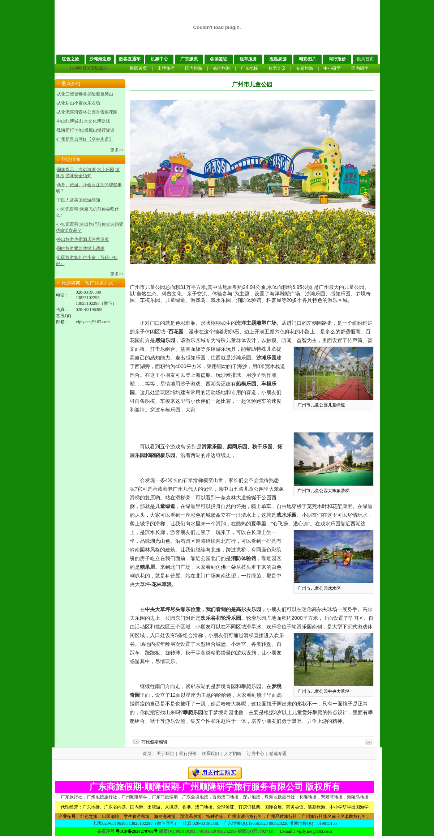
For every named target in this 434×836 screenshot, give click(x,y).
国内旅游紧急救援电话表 (80, 248)
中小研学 (332, 68)
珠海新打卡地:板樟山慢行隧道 (85, 130)
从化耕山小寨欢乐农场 (78, 103)
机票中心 (159, 58)
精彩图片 (307, 58)
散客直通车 (130, 58)
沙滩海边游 (100, 58)
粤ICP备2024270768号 (137, 831)
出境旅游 (166, 68)
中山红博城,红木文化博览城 (83, 121)
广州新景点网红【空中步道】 (85, 139)
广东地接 (249, 68)
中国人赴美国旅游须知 (78, 199)
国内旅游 (193, 68)
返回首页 (138, 68)
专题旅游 (304, 68)
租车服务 (248, 58)
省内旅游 (221, 68)
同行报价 (337, 58)
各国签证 (218, 58)
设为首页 (365, 58)
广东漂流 (189, 58)
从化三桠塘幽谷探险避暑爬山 (85, 94)
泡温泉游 (278, 58)
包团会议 (276, 68)
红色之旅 (70, 58)
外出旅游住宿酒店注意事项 (83, 239)
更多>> (117, 150)
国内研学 (360, 68)
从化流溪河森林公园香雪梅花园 (87, 112)
